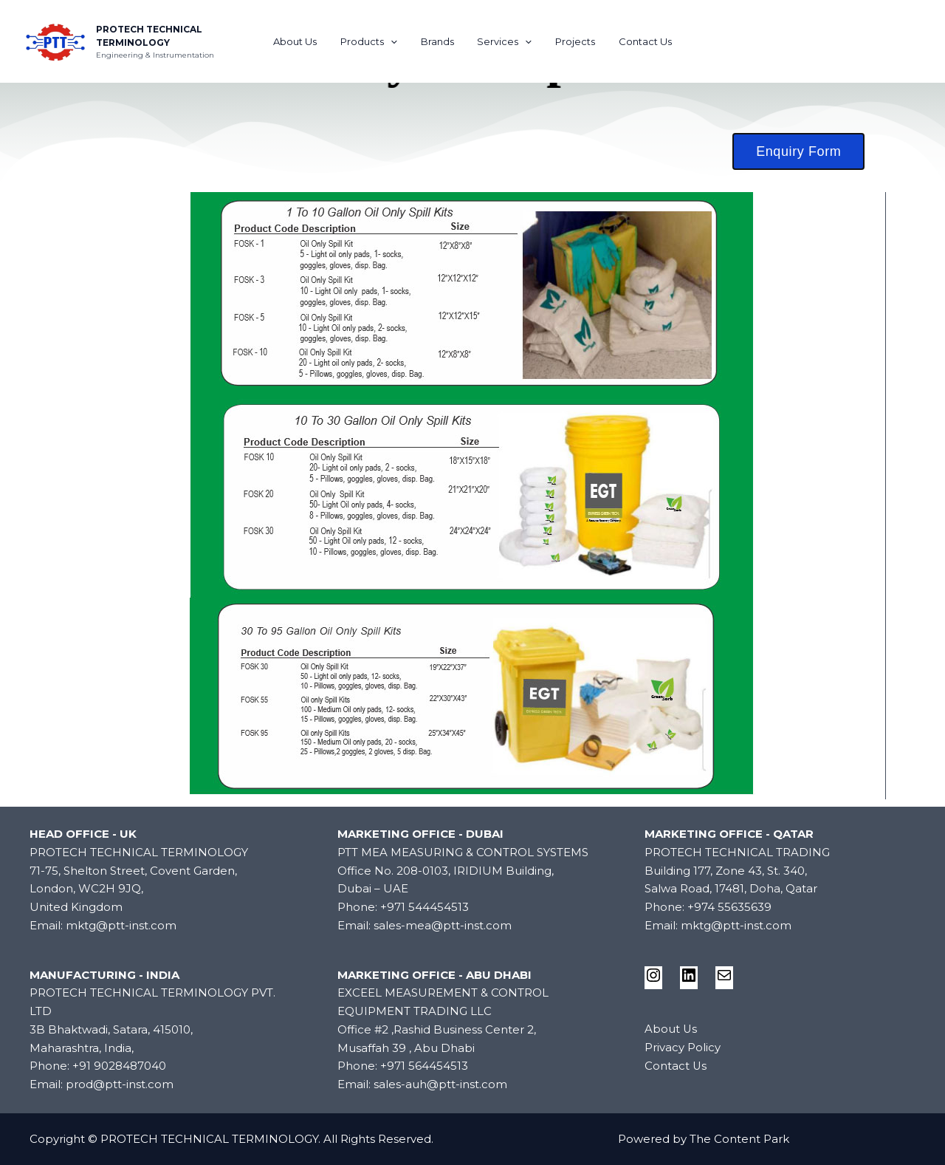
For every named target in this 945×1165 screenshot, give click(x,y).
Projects (568, 41)
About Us (306, 41)
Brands (439, 41)
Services (502, 41)
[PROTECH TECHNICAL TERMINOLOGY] (55, 40)
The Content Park (739, 1139)
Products (375, 41)
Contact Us (634, 41)
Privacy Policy (683, 1047)
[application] (397, 41)
